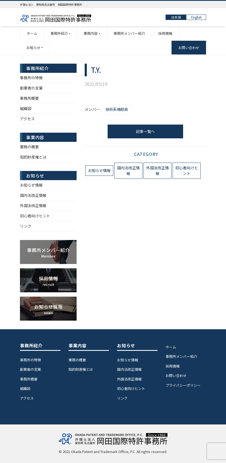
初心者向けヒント (186, 170)
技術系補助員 (116, 109)
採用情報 (165, 33)
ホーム (32, 33)
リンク (25, 226)
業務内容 (91, 33)
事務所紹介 (59, 33)
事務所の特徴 (31, 77)
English (196, 17)
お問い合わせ (188, 47)
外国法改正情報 (157, 170)
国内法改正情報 (128, 170)
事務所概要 (29, 98)
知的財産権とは (33, 157)
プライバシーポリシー (183, 385)
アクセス (27, 118)
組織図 (25, 108)
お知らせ (33, 47)
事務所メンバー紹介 (129, 33)
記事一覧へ (145, 131)
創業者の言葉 (31, 88)
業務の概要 (29, 146)
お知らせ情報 (99, 170)
